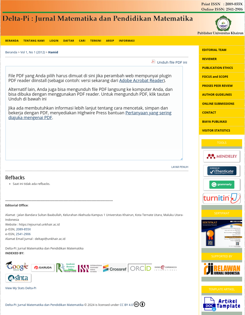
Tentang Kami (34, 40)
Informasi (127, 40)
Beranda (12, 40)
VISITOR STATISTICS (216, 130)
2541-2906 (23, 234)
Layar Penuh (179, 167)
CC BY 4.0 (132, 304)
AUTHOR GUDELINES (217, 95)
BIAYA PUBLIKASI (214, 122)
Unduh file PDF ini (172, 62)
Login (54, 40)
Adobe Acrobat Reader (141, 80)
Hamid (53, 52)
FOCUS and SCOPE (215, 77)
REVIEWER (209, 59)
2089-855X (23, 229)
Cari (82, 40)
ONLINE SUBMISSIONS (218, 104)
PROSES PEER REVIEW (217, 86)
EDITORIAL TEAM (214, 50)
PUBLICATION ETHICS (217, 68)
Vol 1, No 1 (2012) (33, 52)
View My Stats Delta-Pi (20, 288)
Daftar (68, 40)
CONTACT (209, 113)
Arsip (110, 40)
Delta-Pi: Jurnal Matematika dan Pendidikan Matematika (44, 305)
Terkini (95, 40)
